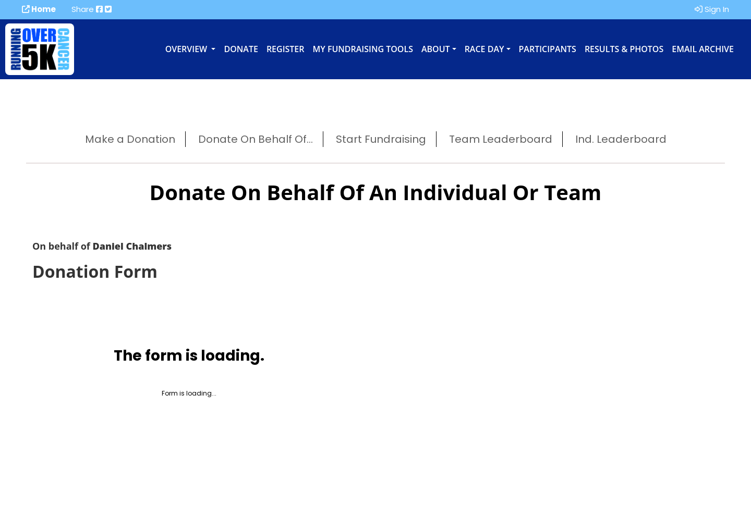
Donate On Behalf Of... (255, 139)
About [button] (435, 49)
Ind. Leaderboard (621, 139)
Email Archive (703, 49)
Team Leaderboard (500, 139)
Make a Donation (130, 139)
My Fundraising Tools (363, 49)
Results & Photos (624, 49)
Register (286, 49)
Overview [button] (187, 49)
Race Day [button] (484, 49)
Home (39, 9)
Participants (547, 49)
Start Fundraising (381, 139)
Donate (241, 49)
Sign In (712, 9)
